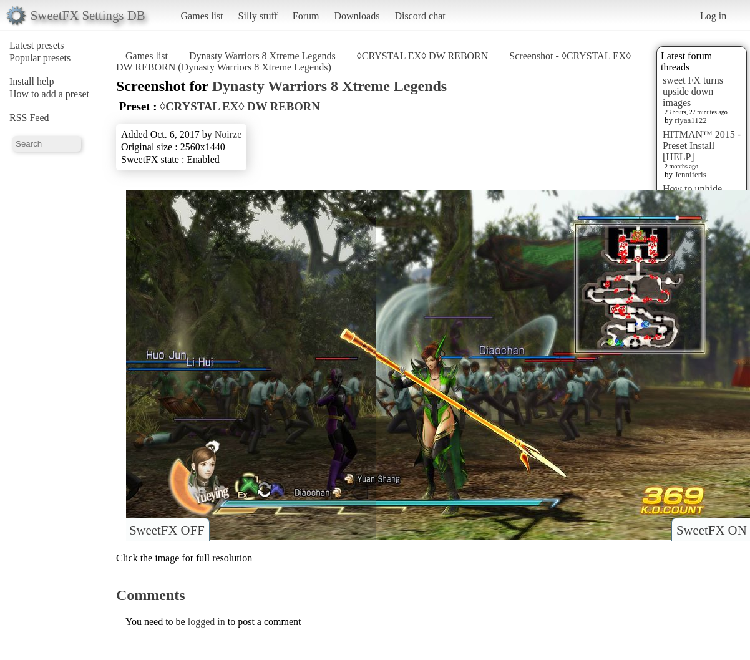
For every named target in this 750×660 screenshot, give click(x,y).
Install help (31, 81)
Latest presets (36, 45)
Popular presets (40, 57)
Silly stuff (258, 16)
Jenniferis (690, 174)
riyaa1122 (691, 120)
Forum (306, 16)
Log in (713, 16)
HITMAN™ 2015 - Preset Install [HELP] (702, 145)
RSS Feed (29, 117)
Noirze (228, 134)
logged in (206, 621)
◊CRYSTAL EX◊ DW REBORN (423, 56)
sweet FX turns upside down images (693, 91)
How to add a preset (49, 94)
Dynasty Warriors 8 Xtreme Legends (262, 56)
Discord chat (419, 16)
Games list (202, 16)
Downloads (356, 16)
